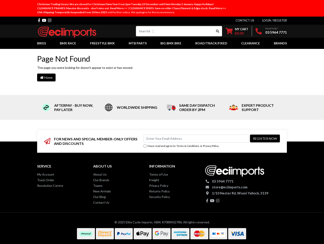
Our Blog (99, 197)
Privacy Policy (211, 145)
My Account (45, 174)
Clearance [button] (250, 43)
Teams (98, 185)
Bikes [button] (41, 43)
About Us (100, 174)
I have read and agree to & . (181, 146)
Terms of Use (158, 174)
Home (46, 77)
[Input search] (175, 31)
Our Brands (101, 180)
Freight (154, 180)
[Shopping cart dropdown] (236, 31)
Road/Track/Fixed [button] (211, 43)
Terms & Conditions (187, 145)
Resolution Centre (50, 185)
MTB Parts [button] (138, 43)
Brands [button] (280, 43)
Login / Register (274, 20)
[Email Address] (196, 138)
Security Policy (159, 197)
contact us (245, 20)
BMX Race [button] (68, 43)
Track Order (45, 180)
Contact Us (101, 202)
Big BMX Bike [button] (170, 43)
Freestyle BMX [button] (102, 43)
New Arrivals (102, 191)
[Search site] (217, 31)
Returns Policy (159, 191)
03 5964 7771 (276, 32)
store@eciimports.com (230, 187)
